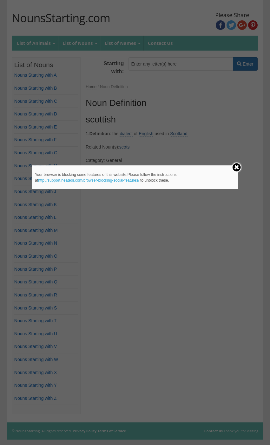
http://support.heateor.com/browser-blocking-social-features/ (88, 180)
